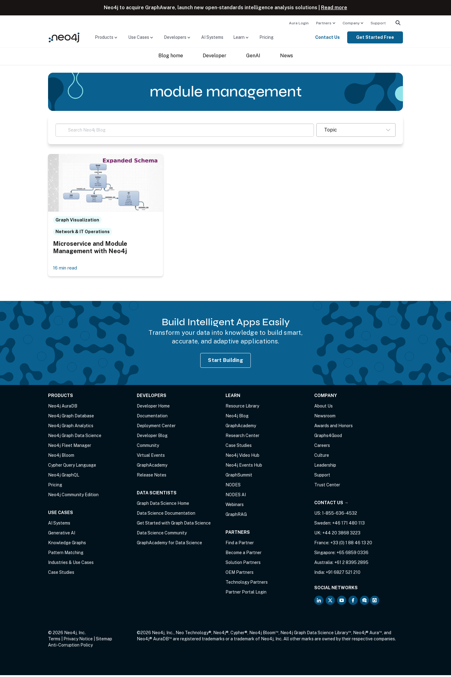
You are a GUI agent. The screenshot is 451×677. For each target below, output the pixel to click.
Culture (321, 457)
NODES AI (236, 496)
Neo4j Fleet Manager (69, 447)
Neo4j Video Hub (242, 457)
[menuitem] (299, 22)
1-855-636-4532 (339, 515)
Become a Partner (244, 554)
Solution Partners (243, 564)
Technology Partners (247, 584)
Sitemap (104, 640)
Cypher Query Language (72, 466)
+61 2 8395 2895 (351, 564)
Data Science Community (162, 534)
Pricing (266, 37)
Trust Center (327, 486)
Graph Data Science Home (163, 505)
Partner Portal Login (246, 593)
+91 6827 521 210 (343, 574)
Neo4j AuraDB (62, 407)
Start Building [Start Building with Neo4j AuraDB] (225, 362)
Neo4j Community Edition (73, 496)
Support (378, 23)
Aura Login (299, 23)
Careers (322, 447)
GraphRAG (236, 516)
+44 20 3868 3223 (341, 534)
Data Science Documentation (166, 515)
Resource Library (242, 407)
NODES (233, 486)
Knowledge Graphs (67, 544)
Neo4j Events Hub (244, 466)
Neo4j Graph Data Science (74, 437)
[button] (356, 130)
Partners (323, 23)
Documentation (152, 417)
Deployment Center (156, 427)
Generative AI (61, 534)
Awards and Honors (333, 427)
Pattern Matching (65, 554)
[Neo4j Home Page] (64, 37)
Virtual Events (151, 457)
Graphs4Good (328, 437)
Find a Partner (240, 544)
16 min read (66, 269)
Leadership (325, 466)
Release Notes (151, 476)
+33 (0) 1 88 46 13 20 (351, 544)
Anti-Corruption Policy (70, 646)
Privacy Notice (78, 640)
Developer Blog (152, 437)
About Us (323, 407)
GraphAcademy (152, 466)
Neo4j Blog (237, 417)
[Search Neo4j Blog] (184, 130)
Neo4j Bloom (61, 457)
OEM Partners (240, 574)
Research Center (242, 437)
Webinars (235, 506)
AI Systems (212, 37)
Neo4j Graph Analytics (70, 427)
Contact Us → (331, 504)
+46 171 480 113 (348, 524)
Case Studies (61, 574)
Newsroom (324, 417)
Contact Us (327, 37)
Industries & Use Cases (71, 564)
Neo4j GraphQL (63, 476)
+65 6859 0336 (352, 554)
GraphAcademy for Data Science (169, 544)
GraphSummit (239, 476)
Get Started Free (375, 37)
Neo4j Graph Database (71, 417)
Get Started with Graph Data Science (174, 524)
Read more (334, 7)
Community (148, 447)
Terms (54, 640)
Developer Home (153, 407)
